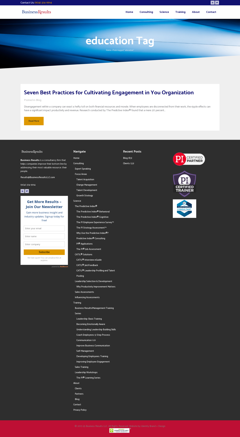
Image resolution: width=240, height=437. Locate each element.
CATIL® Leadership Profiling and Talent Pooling (95, 273)
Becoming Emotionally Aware (90, 324)
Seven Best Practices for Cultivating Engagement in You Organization (109, 92)
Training (77, 303)
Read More (33, 121)
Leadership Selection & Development (93, 281)
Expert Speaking (83, 169)
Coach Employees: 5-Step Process (93, 335)
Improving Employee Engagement (93, 362)
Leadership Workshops (86, 372)
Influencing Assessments (87, 297)
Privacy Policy (79, 410)
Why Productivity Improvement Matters (95, 287)
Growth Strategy (84, 196)
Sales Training (81, 367)
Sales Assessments (84, 292)
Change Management (86, 185)
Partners (79, 394)
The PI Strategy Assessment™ (91, 228)
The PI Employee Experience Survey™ (95, 222)
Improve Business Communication (93, 346)
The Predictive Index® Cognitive (92, 217)
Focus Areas (81, 174)
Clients (78, 388)
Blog (38, 100)
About (76, 383)
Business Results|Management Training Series (94, 310)
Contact (77, 405)
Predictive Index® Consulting (90, 238)
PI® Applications (84, 244)
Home (108, 50)
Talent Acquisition (85, 179)
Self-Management (85, 351)
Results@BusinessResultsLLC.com (38, 177)
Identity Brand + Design (153, 426)
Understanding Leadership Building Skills (96, 330)
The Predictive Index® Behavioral (93, 212)
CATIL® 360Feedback (87, 265)
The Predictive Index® (86, 206)
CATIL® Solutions (83, 254)
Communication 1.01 (86, 340)
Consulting (78, 163)
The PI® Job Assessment (88, 249)
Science (77, 201)
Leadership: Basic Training (89, 319)
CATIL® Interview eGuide (89, 260)
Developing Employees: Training (92, 356)
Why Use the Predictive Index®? (92, 233)
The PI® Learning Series (88, 378)
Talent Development (86, 190)
